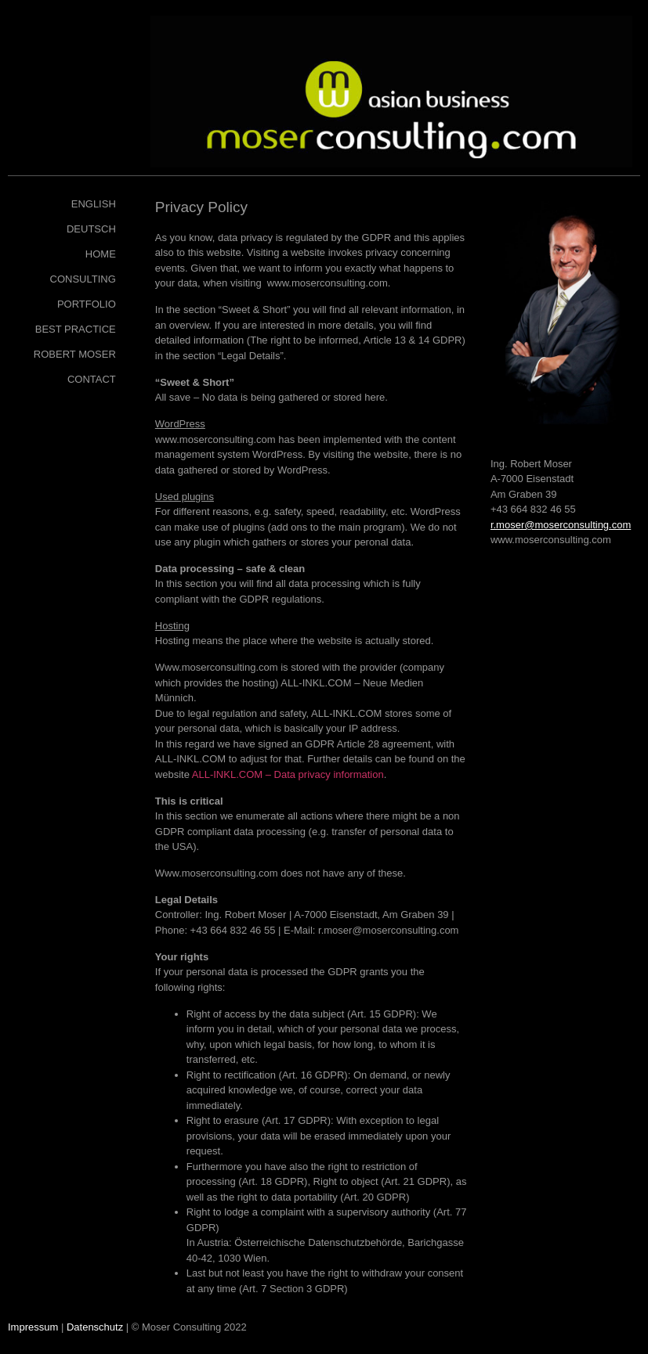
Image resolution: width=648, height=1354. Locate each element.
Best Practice (75, 329)
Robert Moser (75, 354)
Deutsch (91, 229)
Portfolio (86, 304)
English (93, 204)
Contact (91, 379)
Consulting (83, 279)
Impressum (33, 1327)
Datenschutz (95, 1327)
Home (100, 254)
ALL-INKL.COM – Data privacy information (288, 774)
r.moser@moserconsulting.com (561, 525)
